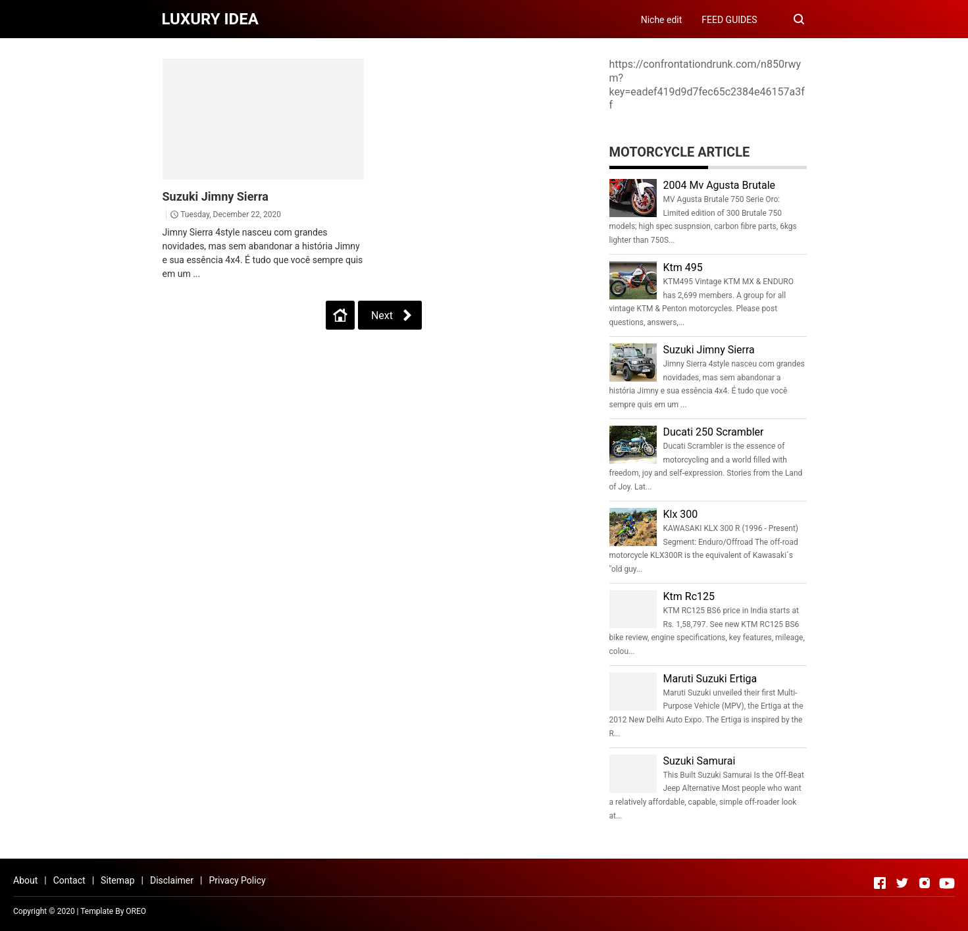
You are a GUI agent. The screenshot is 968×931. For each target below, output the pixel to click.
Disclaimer (171, 880)
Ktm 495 (683, 267)
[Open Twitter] (902, 883)
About (25, 880)
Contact (69, 880)
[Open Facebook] (880, 883)
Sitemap (117, 880)
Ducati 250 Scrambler (713, 432)
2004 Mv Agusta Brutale (719, 185)
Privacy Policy (237, 880)
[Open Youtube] (947, 883)
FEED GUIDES (729, 19)
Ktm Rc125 (689, 596)
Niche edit (661, 19)
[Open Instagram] (924, 883)
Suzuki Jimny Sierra (215, 196)
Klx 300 (680, 514)
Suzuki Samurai (699, 761)
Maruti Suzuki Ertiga (710, 678)
